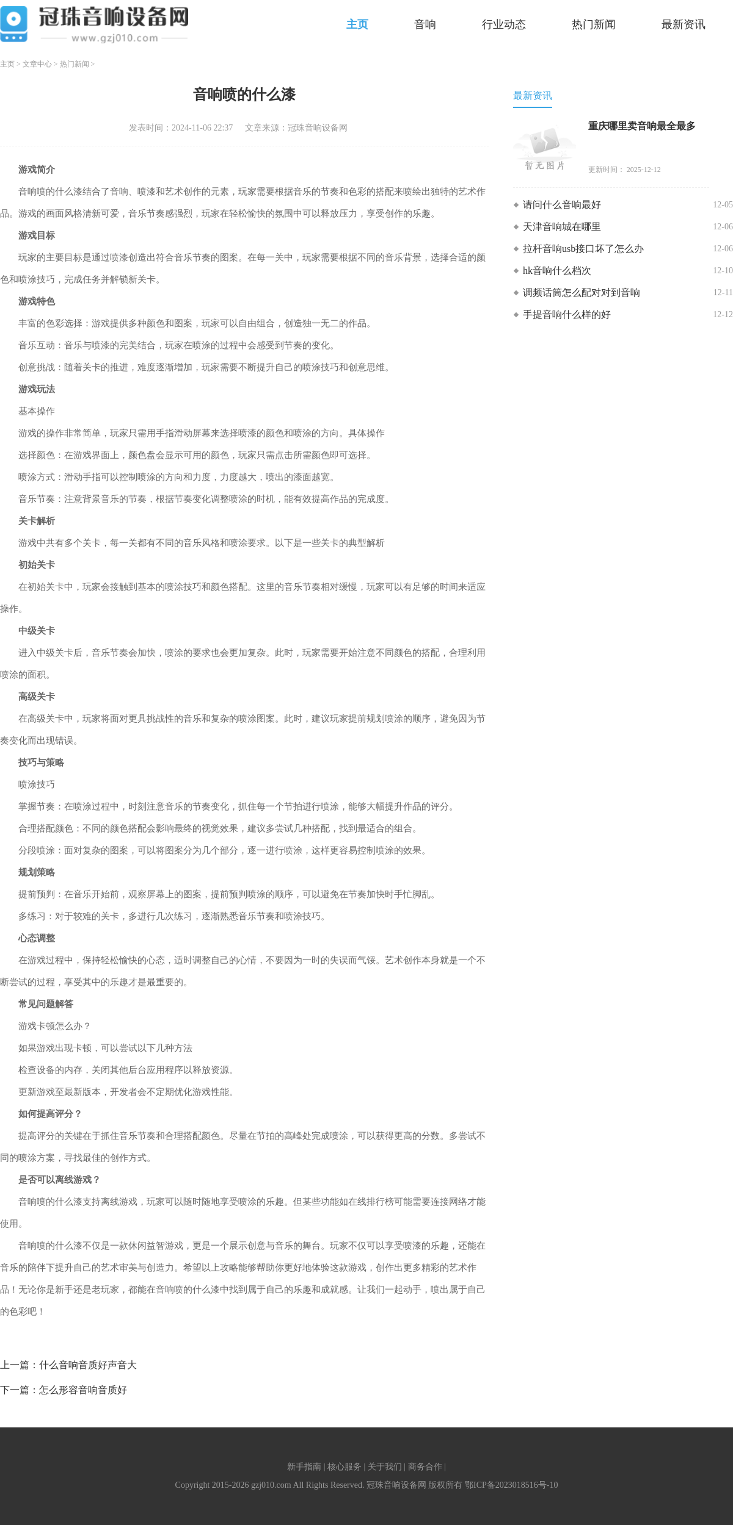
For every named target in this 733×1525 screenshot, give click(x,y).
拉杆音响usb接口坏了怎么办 (583, 248)
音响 (425, 24)
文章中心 (37, 64)
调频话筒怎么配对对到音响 (581, 292)
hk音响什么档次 (557, 270)
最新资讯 (684, 24)
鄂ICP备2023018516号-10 (511, 1485)
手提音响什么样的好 (567, 314)
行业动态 (504, 24)
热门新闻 (594, 24)
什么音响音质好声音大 (88, 1365)
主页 (357, 24)
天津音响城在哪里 (562, 226)
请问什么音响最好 (562, 204)
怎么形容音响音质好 (83, 1390)
